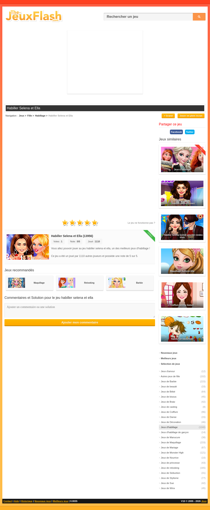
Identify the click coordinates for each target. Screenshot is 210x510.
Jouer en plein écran (191, 115)
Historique (26, 501)
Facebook (176, 132)
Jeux (204, 501)
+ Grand (168, 115)
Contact (7, 501)
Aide (16, 501)
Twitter (189, 132)
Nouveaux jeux (42, 501)
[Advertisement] (105, 62)
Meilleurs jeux (60, 501)
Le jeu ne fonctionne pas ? (141, 223)
